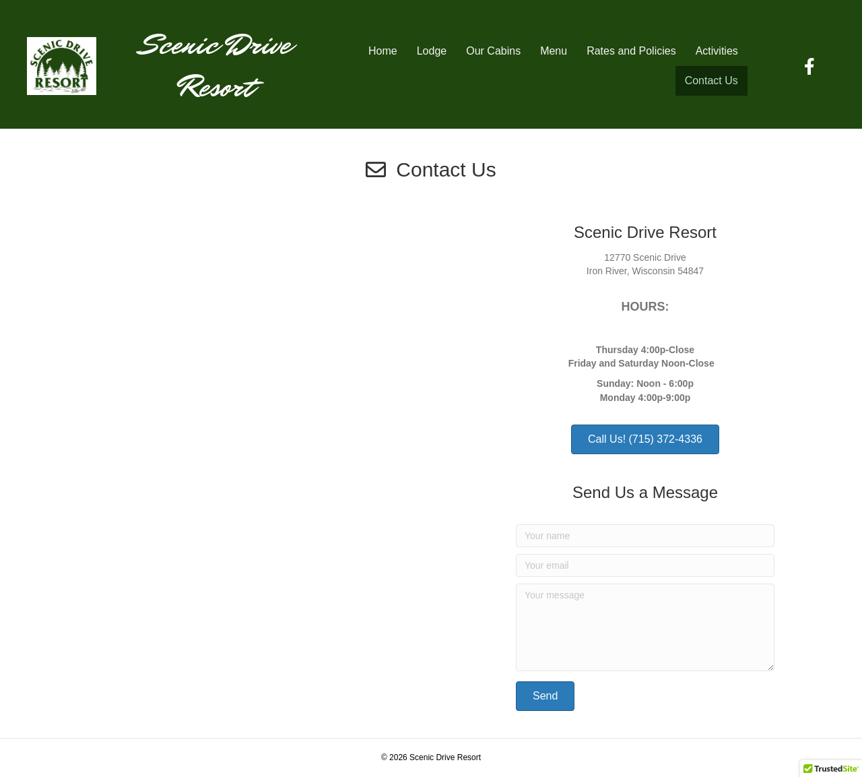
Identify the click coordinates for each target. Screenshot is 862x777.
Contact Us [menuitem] (711, 80)
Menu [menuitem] (553, 51)
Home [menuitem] (382, 51)
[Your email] (645, 565)
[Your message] (645, 627)
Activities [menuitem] (717, 51)
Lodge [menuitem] (432, 51)
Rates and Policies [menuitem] (631, 51)
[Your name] (645, 535)
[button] (545, 696)
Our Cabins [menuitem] (493, 51)
